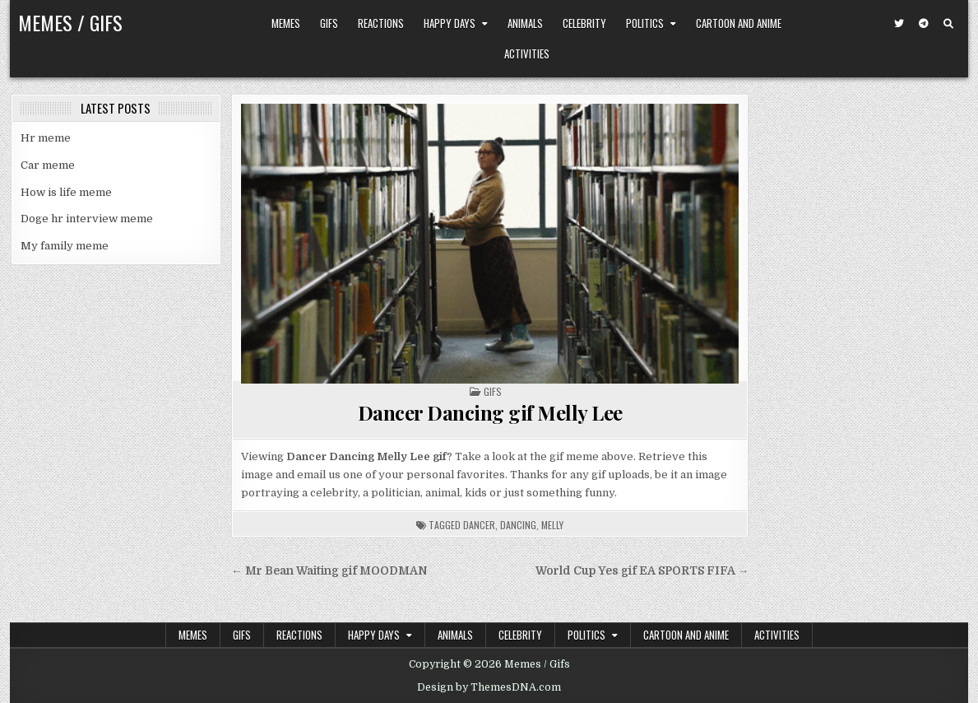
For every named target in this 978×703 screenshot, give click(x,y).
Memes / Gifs (70, 22)
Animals (525, 23)
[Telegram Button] (923, 24)
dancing (518, 525)
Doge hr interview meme (87, 218)
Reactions (381, 23)
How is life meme (66, 192)
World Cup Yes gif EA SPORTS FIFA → (642, 571)
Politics (645, 23)
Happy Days (449, 23)
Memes (285, 23)
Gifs (329, 23)
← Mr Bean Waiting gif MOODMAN (329, 571)
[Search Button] (948, 24)
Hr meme (46, 138)
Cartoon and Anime (738, 23)
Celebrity (584, 23)
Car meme (48, 165)
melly (552, 525)
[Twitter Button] (899, 24)
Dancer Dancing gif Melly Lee (490, 412)
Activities (526, 53)
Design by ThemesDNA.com (489, 687)
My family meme (65, 246)
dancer (479, 525)
